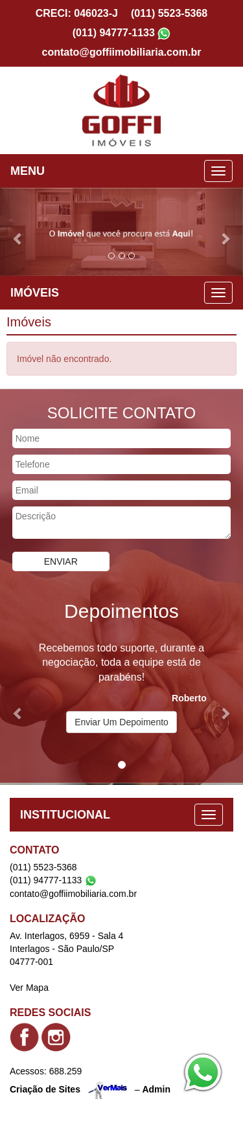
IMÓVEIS (34, 292)
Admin (156, 1089)
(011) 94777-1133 (114, 32)
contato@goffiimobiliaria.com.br (122, 52)
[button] (18, 232)
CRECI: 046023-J (77, 13)
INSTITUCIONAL (65, 814)
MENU (27, 170)
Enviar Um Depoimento (121, 722)
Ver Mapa (29, 987)
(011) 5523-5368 (169, 13)
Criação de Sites (45, 1089)
